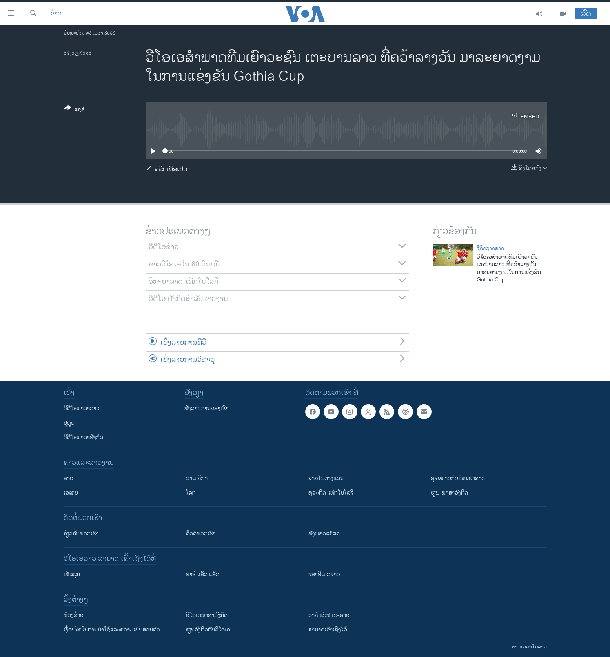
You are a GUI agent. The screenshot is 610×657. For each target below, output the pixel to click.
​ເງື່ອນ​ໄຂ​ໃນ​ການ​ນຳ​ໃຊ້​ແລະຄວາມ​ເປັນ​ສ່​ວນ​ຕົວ (112, 630)
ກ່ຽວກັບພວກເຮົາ (81, 533)
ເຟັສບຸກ (72, 574)
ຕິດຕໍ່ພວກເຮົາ (200, 533)
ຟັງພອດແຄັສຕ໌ (324, 533)
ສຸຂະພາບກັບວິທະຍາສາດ (458, 478)
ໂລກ (191, 493)
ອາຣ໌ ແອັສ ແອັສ (202, 574)
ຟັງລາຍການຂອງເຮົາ (206, 408)
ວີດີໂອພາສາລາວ (82, 408)
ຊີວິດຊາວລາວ (490, 248)
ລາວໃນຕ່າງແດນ (326, 478)
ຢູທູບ (69, 423)
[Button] (74, 110)
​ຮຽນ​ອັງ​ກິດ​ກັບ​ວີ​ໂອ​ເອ (208, 630)
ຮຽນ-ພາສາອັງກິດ (449, 493)
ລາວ (68, 478)
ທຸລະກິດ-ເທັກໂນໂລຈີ (330, 493)
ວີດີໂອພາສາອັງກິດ (83, 437)
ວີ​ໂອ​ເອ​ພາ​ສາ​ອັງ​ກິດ (207, 615)
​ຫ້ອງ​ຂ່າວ (74, 615)
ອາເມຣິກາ (197, 478)
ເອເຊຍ (71, 493)
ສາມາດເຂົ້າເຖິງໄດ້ (327, 630)
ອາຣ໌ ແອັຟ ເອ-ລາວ (329, 615)
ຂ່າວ (56, 13)
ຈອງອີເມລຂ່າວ (324, 574)
